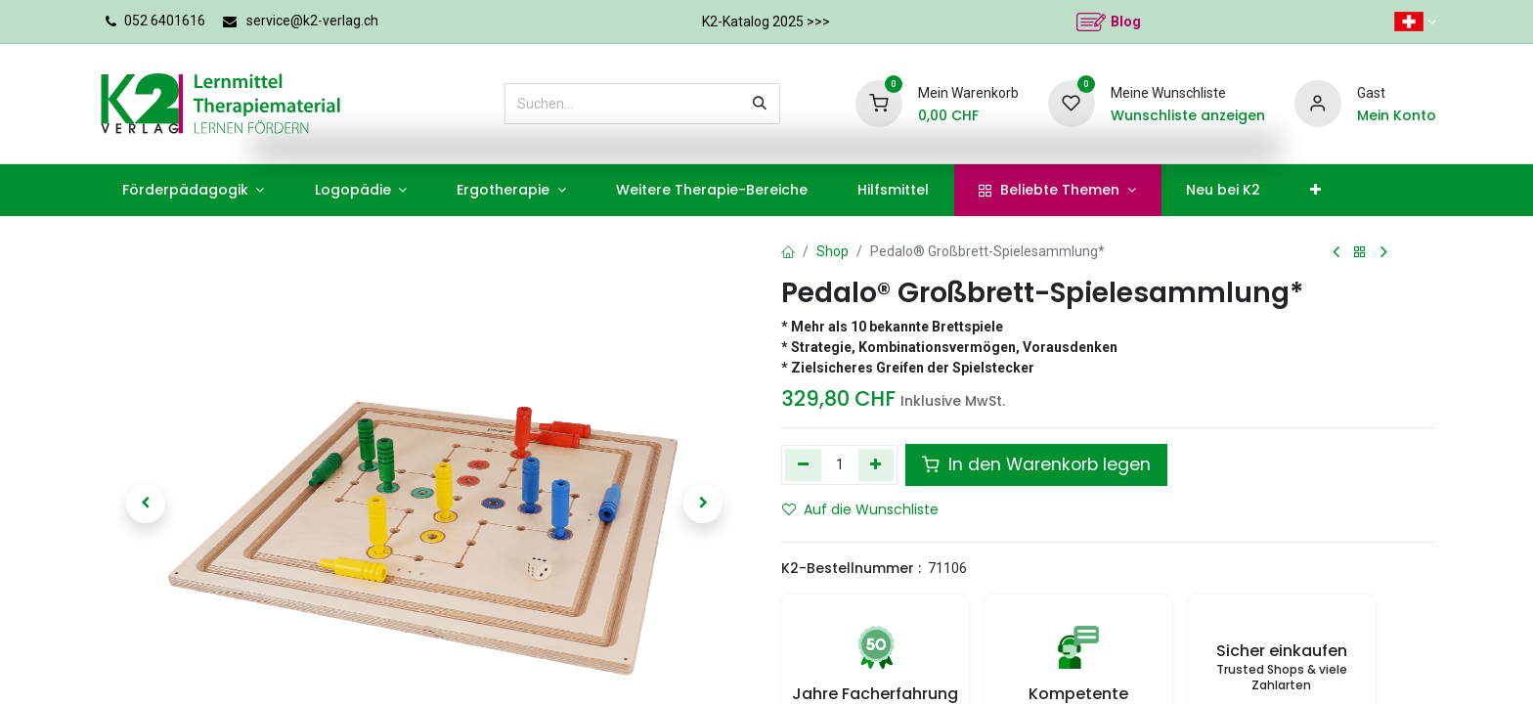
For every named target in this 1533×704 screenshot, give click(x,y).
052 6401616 (164, 20)
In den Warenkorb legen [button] (1036, 464)
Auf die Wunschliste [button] (860, 509)
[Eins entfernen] (803, 464)
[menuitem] (193, 190)
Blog (1126, 21)
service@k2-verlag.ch (312, 20)
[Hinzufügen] (876, 464)
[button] (146, 503)
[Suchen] (759, 103)
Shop (832, 251)
